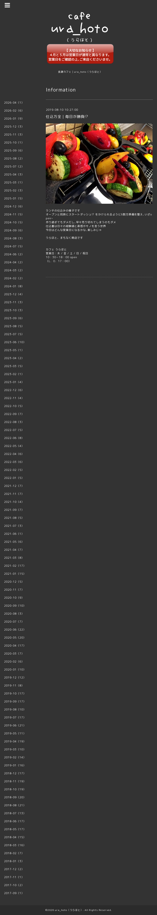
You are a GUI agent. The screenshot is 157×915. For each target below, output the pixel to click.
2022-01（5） (14, 478)
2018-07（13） (15, 813)
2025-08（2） (14, 158)
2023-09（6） (14, 318)
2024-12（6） (14, 206)
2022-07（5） (14, 430)
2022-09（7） (14, 414)
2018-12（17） (15, 773)
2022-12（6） (14, 390)
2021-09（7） (14, 510)
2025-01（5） (14, 198)
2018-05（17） (15, 829)
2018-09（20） (15, 797)
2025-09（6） (14, 150)
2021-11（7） (14, 494)
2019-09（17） (15, 701)
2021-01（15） (15, 574)
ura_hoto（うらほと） (69, 910)
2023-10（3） (14, 310)
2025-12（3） (14, 126)
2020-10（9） (14, 597)
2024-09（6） (14, 230)
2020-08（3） (14, 613)
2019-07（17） (15, 717)
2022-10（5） (14, 406)
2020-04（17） (15, 645)
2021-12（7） (14, 486)
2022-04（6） (14, 454)
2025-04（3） (14, 174)
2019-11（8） (14, 685)
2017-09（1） (14, 893)
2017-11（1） (14, 877)
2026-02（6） (14, 110)
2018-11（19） (15, 781)
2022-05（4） (14, 446)
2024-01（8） (14, 286)
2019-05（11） (15, 733)
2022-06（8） (14, 438)
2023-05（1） (14, 350)
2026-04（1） (14, 102)
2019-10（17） (15, 693)
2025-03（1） (14, 182)
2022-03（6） (14, 462)
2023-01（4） (14, 382)
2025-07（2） (14, 166)
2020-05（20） (15, 637)
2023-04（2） (14, 358)
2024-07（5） (14, 246)
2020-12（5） (14, 582)
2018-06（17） (15, 821)
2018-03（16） (15, 845)
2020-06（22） (15, 629)
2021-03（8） (14, 558)
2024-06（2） (14, 254)
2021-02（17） (15, 566)
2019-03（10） (15, 749)
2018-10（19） (15, 789)
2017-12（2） (14, 869)
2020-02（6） (14, 661)
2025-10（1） (14, 142)
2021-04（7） (14, 550)
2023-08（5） (14, 326)
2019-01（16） (15, 765)
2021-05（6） (14, 542)
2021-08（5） (14, 518)
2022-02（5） (14, 470)
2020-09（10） (15, 605)
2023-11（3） (14, 302)
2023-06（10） (15, 342)
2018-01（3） (14, 861)
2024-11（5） (14, 214)
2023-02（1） (14, 374)
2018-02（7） (14, 853)
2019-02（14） (15, 757)
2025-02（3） (14, 190)
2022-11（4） (14, 398)
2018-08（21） (15, 805)
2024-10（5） (14, 222)
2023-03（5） (14, 366)
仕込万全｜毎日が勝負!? (67, 116)
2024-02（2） (14, 278)
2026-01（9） (14, 118)
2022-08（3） (14, 422)
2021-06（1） (14, 534)
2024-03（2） (14, 270)
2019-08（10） (15, 709)
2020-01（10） (15, 669)
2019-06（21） (15, 725)
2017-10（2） (14, 885)
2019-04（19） (15, 741)
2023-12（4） (14, 294)
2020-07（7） (14, 621)
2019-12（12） (15, 677)
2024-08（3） (14, 238)
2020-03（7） (14, 653)
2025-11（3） (14, 134)
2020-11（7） (14, 590)
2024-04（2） (14, 262)
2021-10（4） (14, 502)
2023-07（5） (14, 334)
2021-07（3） (14, 526)
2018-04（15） (15, 837)
